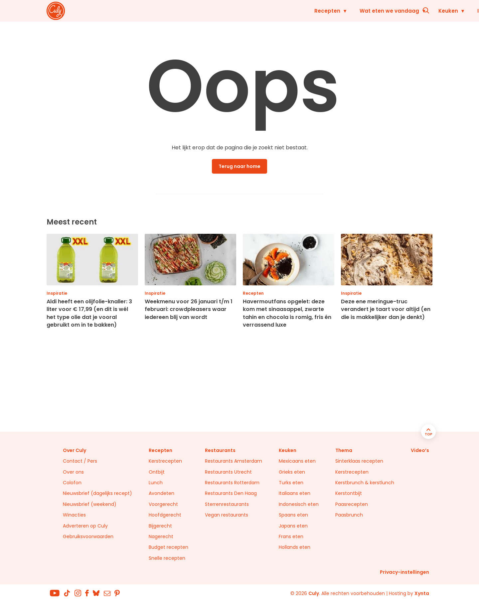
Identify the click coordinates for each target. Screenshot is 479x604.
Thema (343, 450)
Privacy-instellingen (404, 572)
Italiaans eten (294, 493)
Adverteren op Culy (85, 526)
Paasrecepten (351, 504)
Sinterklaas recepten (359, 461)
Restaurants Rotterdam (232, 482)
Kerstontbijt (348, 493)
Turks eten (291, 482)
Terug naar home (239, 166)
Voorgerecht (163, 504)
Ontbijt (157, 472)
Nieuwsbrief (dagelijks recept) (97, 493)
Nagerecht (161, 536)
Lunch (156, 482)
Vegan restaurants (226, 515)
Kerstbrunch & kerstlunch (364, 482)
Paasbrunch (349, 515)
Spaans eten (293, 515)
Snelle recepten (167, 558)
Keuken (296, 10)
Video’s (420, 450)
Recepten (175, 10)
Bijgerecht (160, 526)
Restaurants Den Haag (231, 493)
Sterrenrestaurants (227, 504)
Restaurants (386, 10)
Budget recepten (168, 547)
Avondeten (161, 493)
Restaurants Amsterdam (233, 461)
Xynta (421, 593)
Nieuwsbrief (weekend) (89, 504)
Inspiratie (338, 10)
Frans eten (291, 536)
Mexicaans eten (297, 461)
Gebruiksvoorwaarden (88, 536)
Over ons (73, 472)
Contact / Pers (80, 461)
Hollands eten (294, 547)
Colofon (72, 482)
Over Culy (74, 450)
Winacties (74, 515)
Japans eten (293, 526)
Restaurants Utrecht (228, 472)
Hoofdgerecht (165, 515)
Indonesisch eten (299, 504)
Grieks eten (292, 472)
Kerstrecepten (165, 461)
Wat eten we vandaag (237, 10)
